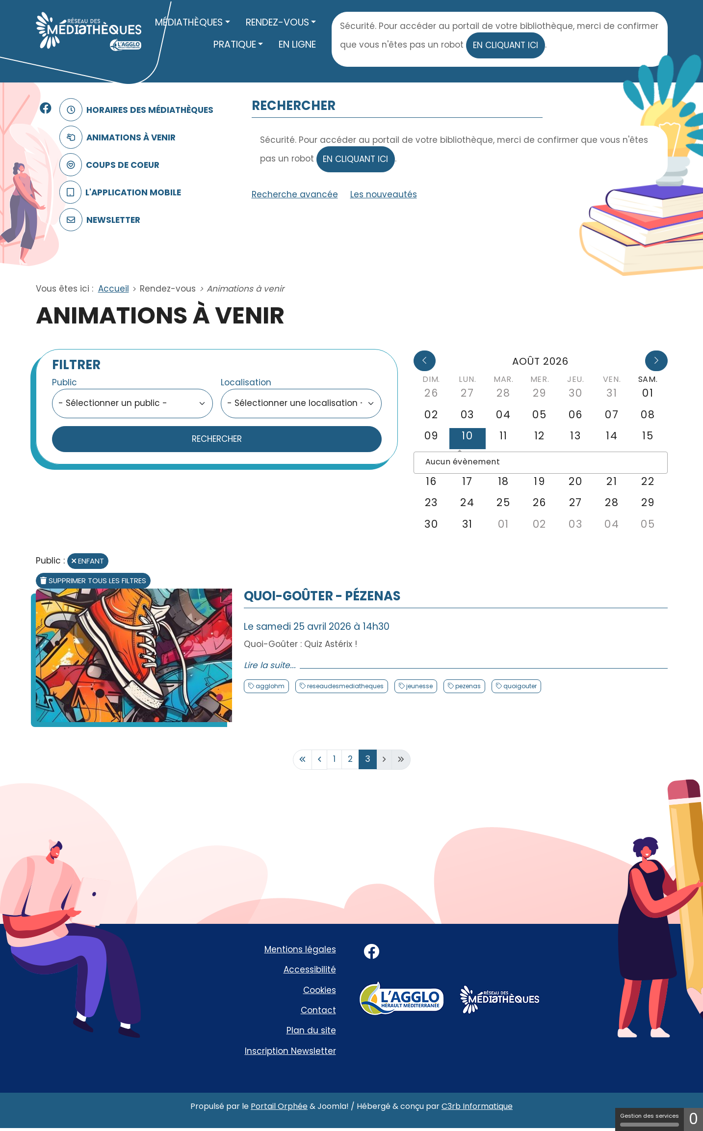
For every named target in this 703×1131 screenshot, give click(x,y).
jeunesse (419, 686)
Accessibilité (310, 969)
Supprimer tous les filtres (93, 580)
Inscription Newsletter (290, 1051)
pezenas (467, 686)
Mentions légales (300, 949)
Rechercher (217, 439)
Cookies (319, 990)
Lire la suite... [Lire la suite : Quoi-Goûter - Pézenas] (270, 665)
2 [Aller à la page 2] (350, 759)
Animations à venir (115, 138)
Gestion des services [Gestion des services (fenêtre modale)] (649, 1119)
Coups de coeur (107, 165)
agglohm (269, 686)
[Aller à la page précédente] (319, 759)
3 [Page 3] (367, 759)
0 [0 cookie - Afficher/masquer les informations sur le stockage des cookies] (693, 1119)
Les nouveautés (383, 194)
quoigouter (519, 686)
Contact (318, 1010)
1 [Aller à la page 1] (334, 759)
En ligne (297, 44)
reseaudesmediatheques (345, 686)
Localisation (246, 382)
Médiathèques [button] (189, 22)
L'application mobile (118, 193)
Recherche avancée (295, 194)
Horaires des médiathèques (134, 110)
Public (64, 382)
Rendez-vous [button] (277, 22)
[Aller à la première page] (302, 759)
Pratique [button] (234, 44)
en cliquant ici (505, 45)
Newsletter (98, 220)
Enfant (88, 561)
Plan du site (311, 1030)
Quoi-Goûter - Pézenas (322, 596)
